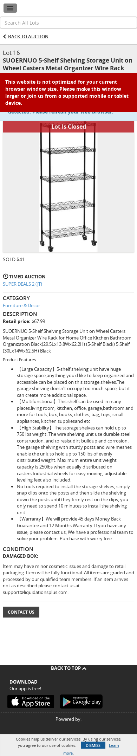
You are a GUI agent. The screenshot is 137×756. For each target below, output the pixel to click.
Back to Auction (28, 36)
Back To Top (68, 668)
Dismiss (93, 745)
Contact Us (21, 612)
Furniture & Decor (21, 305)
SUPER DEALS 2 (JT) (22, 284)
